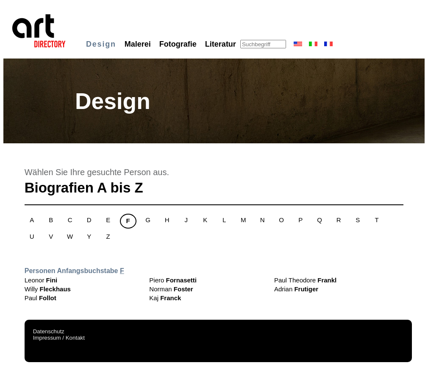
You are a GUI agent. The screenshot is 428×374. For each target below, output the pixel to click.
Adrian (296, 289)
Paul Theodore (305, 280)
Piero (173, 280)
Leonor (41, 280)
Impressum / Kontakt (59, 338)
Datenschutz (48, 331)
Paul (40, 297)
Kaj (165, 297)
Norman (171, 289)
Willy (48, 289)
